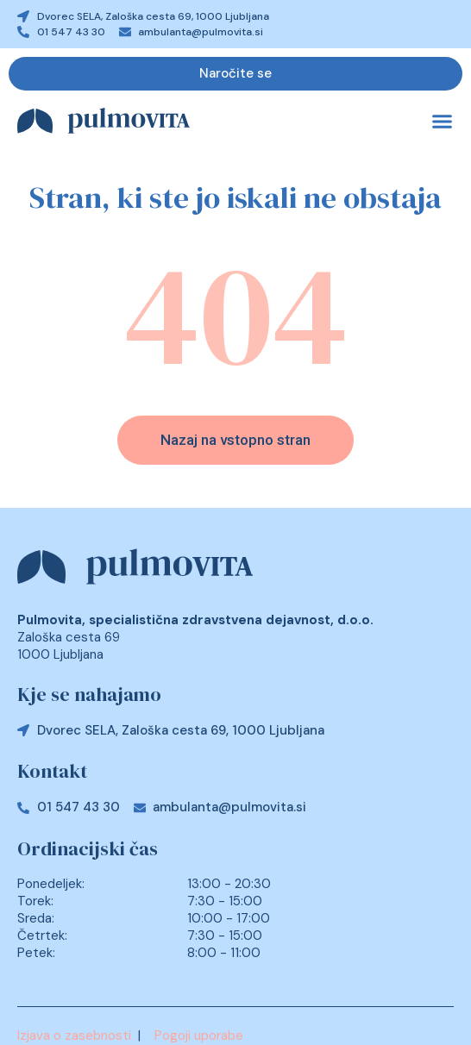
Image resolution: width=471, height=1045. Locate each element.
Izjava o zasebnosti (74, 1035)
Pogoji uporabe (198, 1035)
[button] (442, 121)
